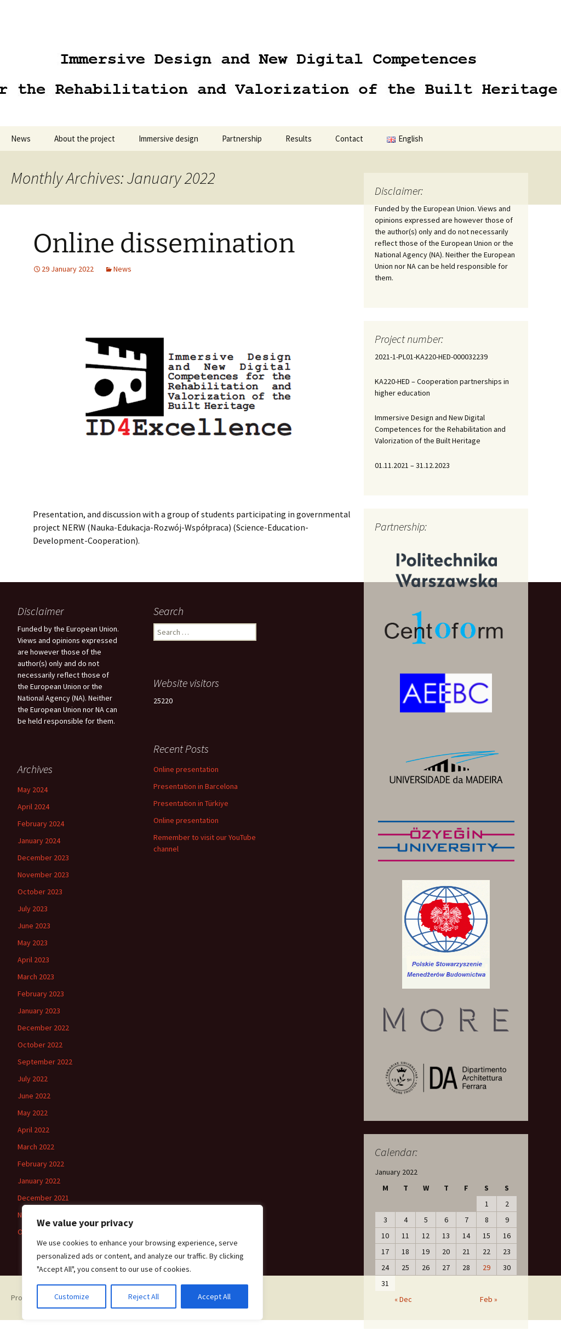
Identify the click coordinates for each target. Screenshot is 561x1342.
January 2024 (39, 840)
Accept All (214, 1296)
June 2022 (34, 1096)
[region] (142, 1262)
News (21, 138)
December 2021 (43, 1198)
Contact (349, 138)
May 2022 (33, 1113)
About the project (84, 138)
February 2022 (41, 1164)
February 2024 (41, 823)
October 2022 (40, 1045)
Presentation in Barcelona (195, 786)
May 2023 (33, 943)
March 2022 (36, 1147)
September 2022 (45, 1062)
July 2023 (33, 909)
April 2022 (33, 1130)
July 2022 (33, 1079)
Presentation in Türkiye (190, 803)
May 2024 (33, 789)
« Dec (403, 1299)
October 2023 (40, 891)
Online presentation (186, 769)
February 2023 (41, 994)
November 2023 (43, 874)
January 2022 (39, 1181)
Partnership (242, 138)
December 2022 (43, 1028)
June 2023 (34, 926)
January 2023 (39, 1011)
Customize (71, 1296)
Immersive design (168, 138)
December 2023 (43, 857)
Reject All (143, 1296)
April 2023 (33, 960)
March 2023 (36, 977)
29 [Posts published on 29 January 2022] (486, 1267)
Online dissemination (164, 244)
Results (298, 138)
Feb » (488, 1299)
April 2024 (33, 806)
